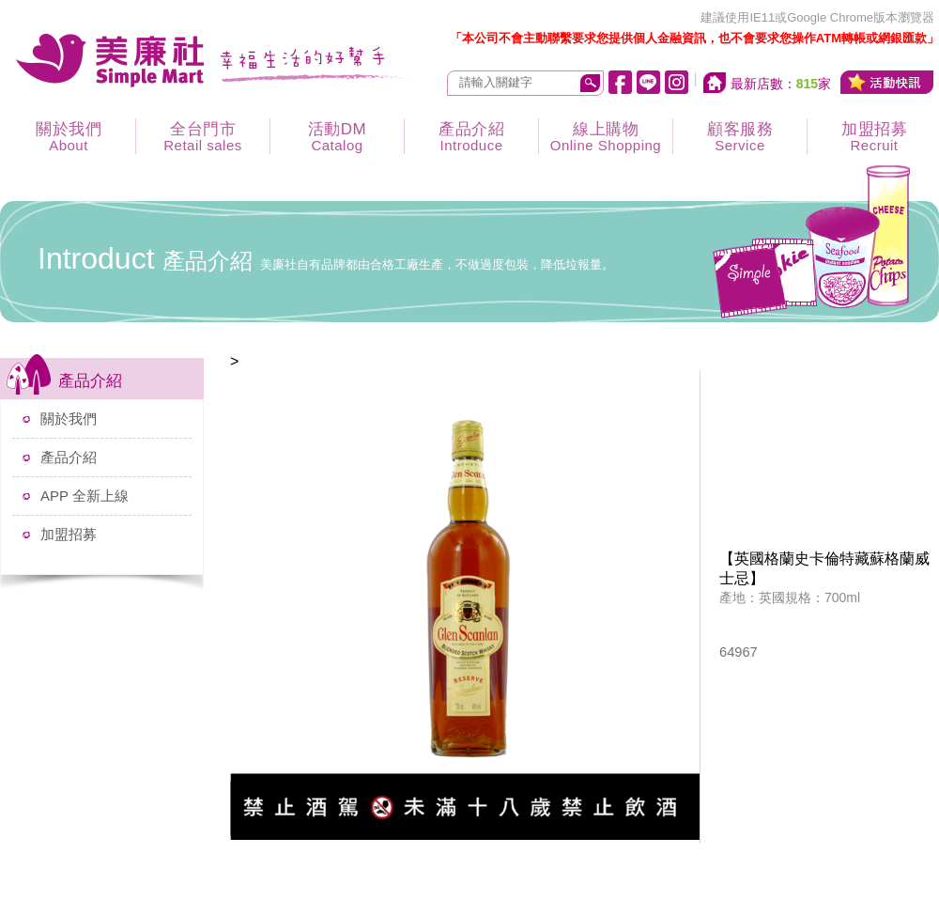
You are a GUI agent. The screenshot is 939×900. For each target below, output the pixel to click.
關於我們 (68, 136)
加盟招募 (68, 534)
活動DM (337, 136)
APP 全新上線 (84, 496)
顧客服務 (740, 136)
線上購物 (605, 136)
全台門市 (202, 136)
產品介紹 (471, 136)
